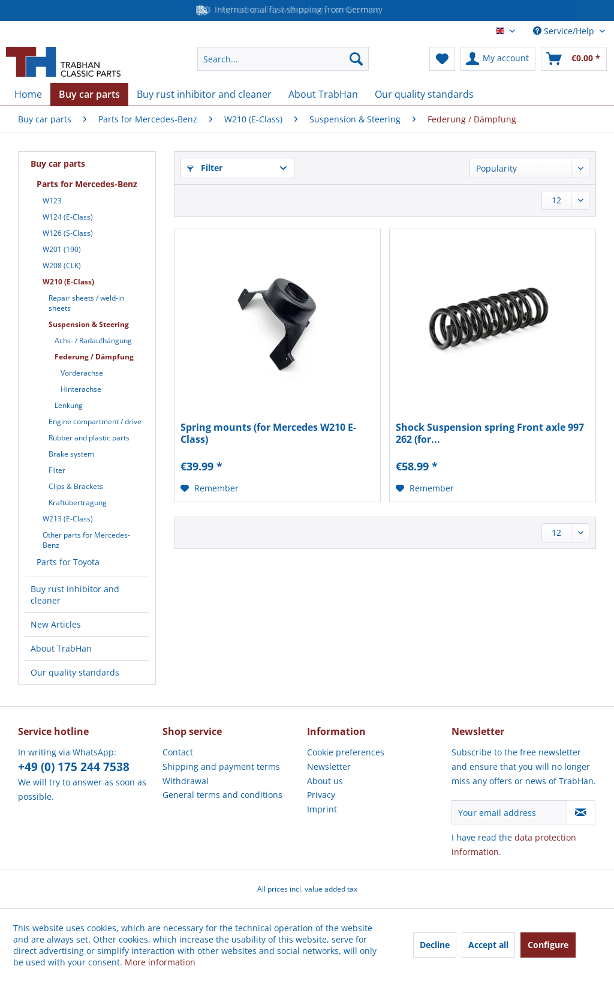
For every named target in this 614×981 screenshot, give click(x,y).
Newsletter (329, 766)
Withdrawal (185, 781)
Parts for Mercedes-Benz (87, 184)
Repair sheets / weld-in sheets (86, 303)
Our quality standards (75, 672)
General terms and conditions (222, 794)
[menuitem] (283, 59)
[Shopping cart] (574, 59)
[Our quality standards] (424, 94)
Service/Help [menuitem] (565, 31)
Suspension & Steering (89, 324)
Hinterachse (81, 389)
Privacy (321, 794)
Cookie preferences (345, 752)
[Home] (28, 94)
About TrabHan (61, 648)
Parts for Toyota (68, 562)
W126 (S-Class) (68, 233)
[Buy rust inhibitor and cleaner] (204, 94)
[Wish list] (442, 59)
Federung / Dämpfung (94, 357)
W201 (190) (62, 249)
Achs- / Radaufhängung (93, 340)
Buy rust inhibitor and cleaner (75, 594)
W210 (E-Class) (68, 282)
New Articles (56, 624)
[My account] (497, 59)
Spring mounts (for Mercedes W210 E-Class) (268, 433)
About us (325, 781)
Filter (57, 470)
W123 (52, 201)
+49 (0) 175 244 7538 (74, 767)
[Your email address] (509, 812)
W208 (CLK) (62, 265)
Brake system (71, 454)
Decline (435, 944)
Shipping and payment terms (221, 766)
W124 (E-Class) (68, 217)
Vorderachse (82, 373)
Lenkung (69, 405)
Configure (548, 944)
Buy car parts (58, 163)
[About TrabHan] (323, 94)
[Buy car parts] (89, 94)
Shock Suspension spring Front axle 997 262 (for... (490, 433)
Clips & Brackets (76, 486)
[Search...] (283, 59)
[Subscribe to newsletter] (581, 812)
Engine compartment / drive (95, 421)
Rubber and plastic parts (89, 438)
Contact (177, 752)
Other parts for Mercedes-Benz (86, 540)
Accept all (488, 944)
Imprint (322, 809)
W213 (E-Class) (68, 519)
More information (160, 962)
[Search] (356, 59)
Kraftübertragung (78, 502)
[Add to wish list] (209, 488)
